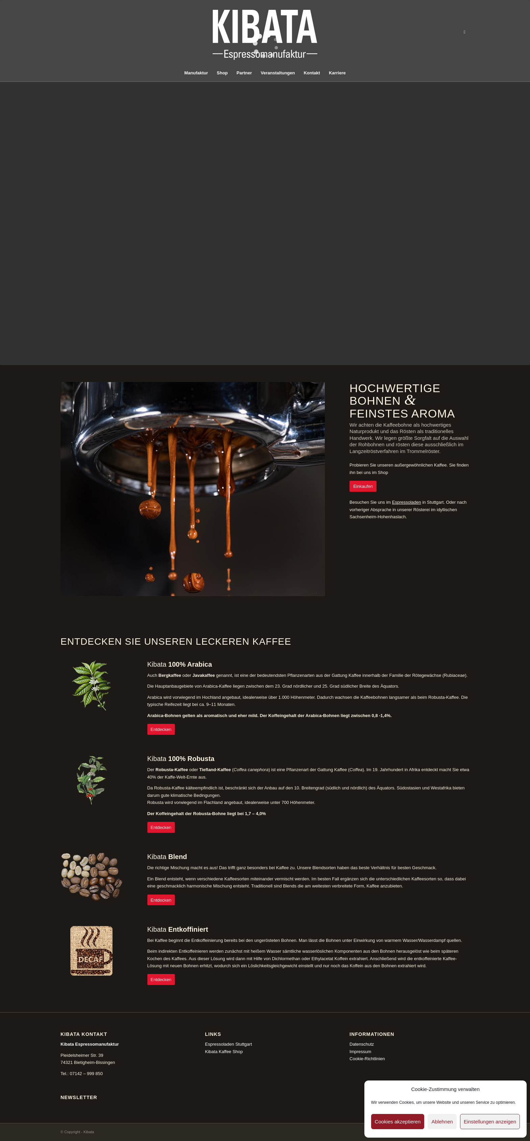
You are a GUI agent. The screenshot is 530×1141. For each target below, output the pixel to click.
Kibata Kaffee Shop (224, 1051)
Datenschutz (362, 1044)
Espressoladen (406, 502)
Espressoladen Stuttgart (228, 1044)
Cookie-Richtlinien (367, 1058)
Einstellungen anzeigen (490, 1121)
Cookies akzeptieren (398, 1121)
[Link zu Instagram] (464, 32)
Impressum (360, 1051)
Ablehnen (442, 1121)
